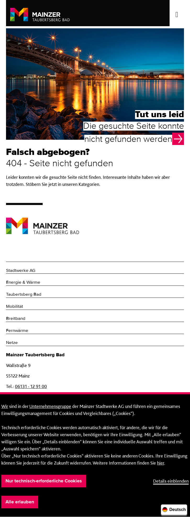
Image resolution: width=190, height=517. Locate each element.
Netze (12, 343)
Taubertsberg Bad (23, 294)
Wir (4, 406)
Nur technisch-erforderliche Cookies (43, 481)
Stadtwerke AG (20, 270)
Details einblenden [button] (171, 481)
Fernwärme (17, 330)
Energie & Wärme (23, 282)
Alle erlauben (19, 502)
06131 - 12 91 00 (31, 386)
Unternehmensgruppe (50, 406)
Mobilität (14, 306)
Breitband (15, 318)
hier (160, 463)
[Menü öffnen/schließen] (177, 13)
